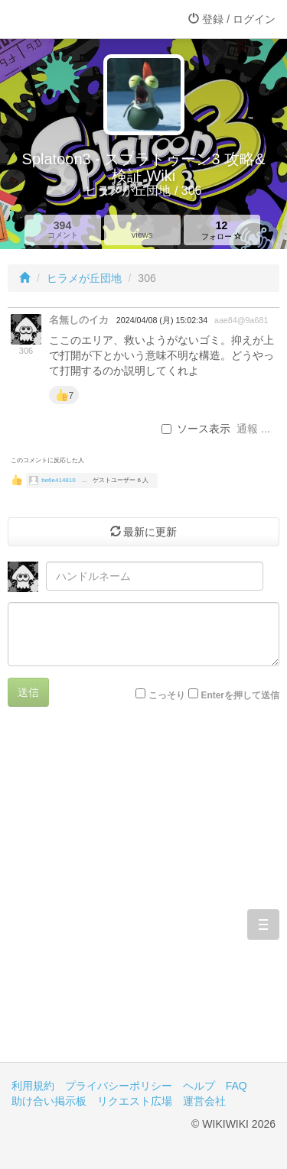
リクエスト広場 (134, 1101)
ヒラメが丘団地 (84, 278)
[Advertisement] (143, 896)
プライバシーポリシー (118, 1086)
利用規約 (32, 1086)
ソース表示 (195, 429)
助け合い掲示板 (48, 1101)
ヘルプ (199, 1086)
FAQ (236, 1086)
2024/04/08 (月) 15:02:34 (161, 320)
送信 (28, 692)
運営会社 (204, 1101)
